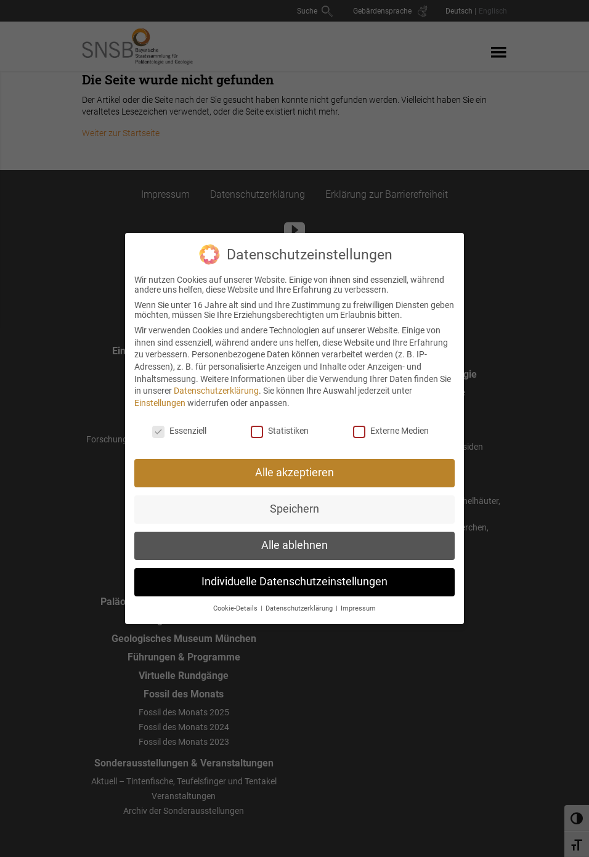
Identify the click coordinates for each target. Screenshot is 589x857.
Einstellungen (159, 396)
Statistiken (280, 424)
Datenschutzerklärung (216, 384)
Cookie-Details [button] (236, 602)
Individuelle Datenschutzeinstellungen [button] (294, 575)
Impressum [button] (358, 602)
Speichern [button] (294, 503)
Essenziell (179, 424)
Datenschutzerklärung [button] (300, 602)
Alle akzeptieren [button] (294, 466)
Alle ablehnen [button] (294, 539)
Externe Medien (391, 424)
